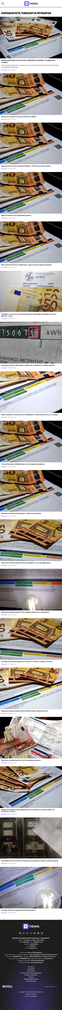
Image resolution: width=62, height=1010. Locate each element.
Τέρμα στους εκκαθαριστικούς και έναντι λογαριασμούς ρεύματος (21, 760)
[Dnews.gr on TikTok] (31, 933)
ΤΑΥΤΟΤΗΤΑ (31, 967)
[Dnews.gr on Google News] (34, 933)
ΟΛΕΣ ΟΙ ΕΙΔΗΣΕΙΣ (31, 981)
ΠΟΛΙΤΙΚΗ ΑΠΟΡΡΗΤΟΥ (31, 975)
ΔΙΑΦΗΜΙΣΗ (31, 969)
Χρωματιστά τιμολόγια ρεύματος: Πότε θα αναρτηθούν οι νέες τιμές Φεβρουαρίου (25, 562)
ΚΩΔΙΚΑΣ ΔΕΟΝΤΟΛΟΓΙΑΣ (31, 979)
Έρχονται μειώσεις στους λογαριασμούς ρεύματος (16, 215)
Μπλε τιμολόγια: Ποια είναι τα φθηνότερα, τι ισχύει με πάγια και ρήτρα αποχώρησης (26, 264)
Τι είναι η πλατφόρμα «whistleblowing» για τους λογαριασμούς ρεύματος (23, 464)
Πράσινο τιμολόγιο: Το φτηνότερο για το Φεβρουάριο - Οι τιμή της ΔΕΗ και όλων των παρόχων (29, 414)
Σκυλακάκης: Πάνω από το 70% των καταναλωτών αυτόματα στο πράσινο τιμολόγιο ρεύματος (29, 860)
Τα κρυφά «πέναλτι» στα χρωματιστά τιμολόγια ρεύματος (18, 910)
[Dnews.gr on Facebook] (20, 933)
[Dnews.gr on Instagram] (27, 933)
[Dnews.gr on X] (23, 933)
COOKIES (31, 977)
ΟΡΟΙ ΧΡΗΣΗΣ (31, 971)
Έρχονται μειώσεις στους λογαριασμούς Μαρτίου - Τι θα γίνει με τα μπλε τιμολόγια (26, 166)
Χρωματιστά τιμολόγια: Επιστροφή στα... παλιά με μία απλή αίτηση (21, 513)
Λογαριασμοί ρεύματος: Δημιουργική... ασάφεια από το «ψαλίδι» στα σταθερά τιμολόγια (27, 365)
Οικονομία (4, 70)
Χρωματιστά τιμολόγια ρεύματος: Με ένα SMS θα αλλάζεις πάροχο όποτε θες (24, 711)
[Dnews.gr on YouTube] (38, 933)
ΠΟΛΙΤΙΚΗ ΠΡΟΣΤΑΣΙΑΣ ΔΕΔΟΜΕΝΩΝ (31, 973)
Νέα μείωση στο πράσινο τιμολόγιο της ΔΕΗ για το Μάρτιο (18, 116)
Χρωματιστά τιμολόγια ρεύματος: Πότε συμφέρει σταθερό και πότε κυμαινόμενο (25, 612)
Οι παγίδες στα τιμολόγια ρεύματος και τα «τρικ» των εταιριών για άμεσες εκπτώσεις (26, 661)
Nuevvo (35, 996)
